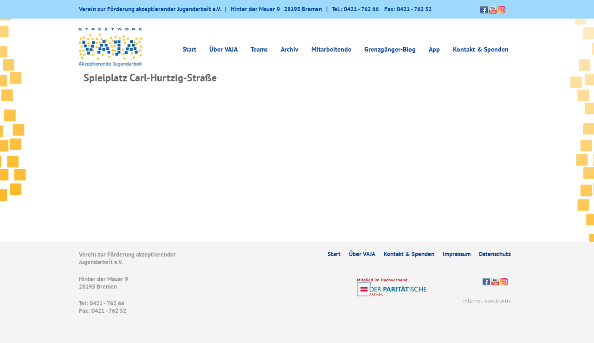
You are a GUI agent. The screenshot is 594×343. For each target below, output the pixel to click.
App (434, 49)
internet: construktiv (487, 300)
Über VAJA (223, 49)
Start (189, 49)
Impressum (457, 254)
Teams (259, 49)
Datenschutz (495, 254)
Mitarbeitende (331, 49)
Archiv (289, 49)
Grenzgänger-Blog (390, 49)
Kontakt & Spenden (481, 49)
